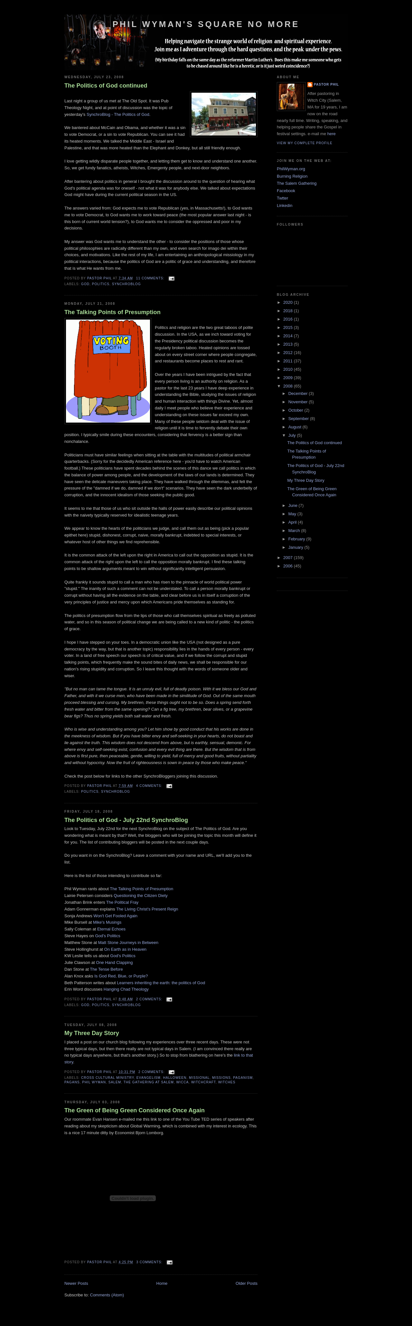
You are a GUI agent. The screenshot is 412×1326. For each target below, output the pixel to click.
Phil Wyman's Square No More (206, 24)
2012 (288, 352)
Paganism (243, 1077)
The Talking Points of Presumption (112, 312)
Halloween (175, 1077)
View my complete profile (304, 143)
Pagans (72, 1082)
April (293, 522)
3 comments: (150, 1262)
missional (199, 1077)
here (331, 133)
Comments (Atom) (107, 1295)
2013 (288, 344)
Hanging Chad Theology (126, 989)
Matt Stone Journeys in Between (128, 942)
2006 (288, 566)
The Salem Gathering (297, 183)
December (298, 393)
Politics (100, 284)
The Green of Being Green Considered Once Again (134, 1110)
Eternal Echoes (111, 929)
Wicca (182, 1082)
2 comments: (150, 999)
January (296, 547)
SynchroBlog (126, 284)
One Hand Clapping (114, 962)
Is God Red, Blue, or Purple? (121, 976)
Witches (227, 1082)
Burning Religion (292, 176)
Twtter (282, 198)
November (298, 401)
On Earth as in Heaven (125, 949)
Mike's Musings (107, 922)
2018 (288, 310)
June (293, 505)
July (292, 435)
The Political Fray (122, 902)
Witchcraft (203, 1082)
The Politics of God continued (105, 85)
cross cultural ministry (107, 1077)
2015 (288, 327)
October (296, 410)
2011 (288, 361)
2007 (288, 557)
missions (221, 1077)
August (295, 427)
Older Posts (247, 1283)
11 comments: (151, 278)
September (299, 418)
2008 (288, 386)
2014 (288, 335)
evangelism (148, 1077)
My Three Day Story (91, 1033)
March (294, 530)
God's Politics (107, 935)
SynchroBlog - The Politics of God (118, 114)
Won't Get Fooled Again (115, 915)
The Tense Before (106, 969)
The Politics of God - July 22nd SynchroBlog (126, 820)
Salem (114, 1082)
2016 (288, 319)
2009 (288, 377)
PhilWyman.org (291, 168)
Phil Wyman (94, 1082)
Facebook (286, 190)
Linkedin (284, 205)
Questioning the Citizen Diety (141, 895)
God (85, 284)
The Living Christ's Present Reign (147, 909)
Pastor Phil (326, 84)
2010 (288, 369)
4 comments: (150, 786)
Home (162, 1283)
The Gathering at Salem (149, 1082)
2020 (288, 302)
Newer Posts (76, 1283)
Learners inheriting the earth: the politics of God (161, 982)
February (297, 539)
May (292, 513)
